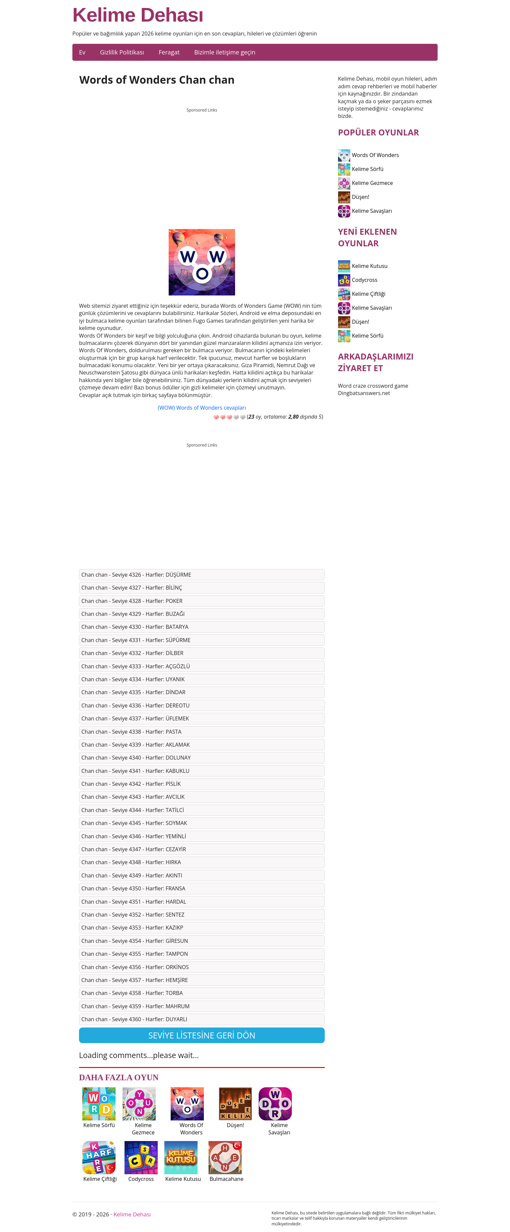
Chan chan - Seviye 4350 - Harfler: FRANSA (133, 888)
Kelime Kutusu (362, 266)
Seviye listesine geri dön (202, 1035)
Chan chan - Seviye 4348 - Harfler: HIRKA (131, 862)
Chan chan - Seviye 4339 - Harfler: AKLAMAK (135, 744)
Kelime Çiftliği (361, 293)
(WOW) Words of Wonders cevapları (202, 407)
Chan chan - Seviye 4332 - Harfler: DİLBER (132, 653)
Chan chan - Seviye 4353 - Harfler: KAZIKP (132, 927)
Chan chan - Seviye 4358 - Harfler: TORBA (132, 993)
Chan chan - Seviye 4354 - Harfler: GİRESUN (134, 941)
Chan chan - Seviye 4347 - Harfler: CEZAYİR (133, 849)
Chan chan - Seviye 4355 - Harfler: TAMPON (134, 953)
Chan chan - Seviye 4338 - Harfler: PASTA (131, 731)
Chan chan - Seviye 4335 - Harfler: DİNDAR (133, 692)
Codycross (358, 280)
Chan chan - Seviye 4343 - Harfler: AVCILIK (133, 796)
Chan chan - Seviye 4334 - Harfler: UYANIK (133, 679)
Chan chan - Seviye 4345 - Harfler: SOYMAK (134, 823)
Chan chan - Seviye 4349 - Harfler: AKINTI (131, 875)
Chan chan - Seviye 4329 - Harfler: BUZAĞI (133, 613)
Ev (82, 52)
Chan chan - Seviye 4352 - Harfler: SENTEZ (133, 914)
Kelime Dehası (138, 15)
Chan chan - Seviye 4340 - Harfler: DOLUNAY (136, 757)
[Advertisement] (201, 162)
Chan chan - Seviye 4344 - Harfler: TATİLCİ (132, 810)
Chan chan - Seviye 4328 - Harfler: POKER (132, 601)
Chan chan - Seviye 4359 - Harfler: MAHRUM (135, 1006)
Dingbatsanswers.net (364, 393)
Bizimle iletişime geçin (224, 52)
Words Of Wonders (368, 155)
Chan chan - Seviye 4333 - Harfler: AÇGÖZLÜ (135, 666)
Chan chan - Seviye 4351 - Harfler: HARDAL (133, 901)
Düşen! (353, 197)
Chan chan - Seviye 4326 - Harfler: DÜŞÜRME (136, 574)
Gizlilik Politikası (122, 52)
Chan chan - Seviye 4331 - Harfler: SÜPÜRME (136, 640)
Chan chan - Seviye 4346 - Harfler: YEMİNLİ (133, 836)
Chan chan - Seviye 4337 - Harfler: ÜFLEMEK (135, 718)
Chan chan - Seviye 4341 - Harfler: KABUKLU (135, 771)
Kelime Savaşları (365, 210)
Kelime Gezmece (365, 183)
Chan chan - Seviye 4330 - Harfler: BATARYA (134, 626)
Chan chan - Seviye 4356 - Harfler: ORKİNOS (135, 967)
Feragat (169, 52)
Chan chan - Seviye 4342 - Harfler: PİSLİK (131, 783)
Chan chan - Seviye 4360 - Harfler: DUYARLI (134, 1019)
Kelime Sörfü (360, 169)
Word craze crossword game (373, 385)
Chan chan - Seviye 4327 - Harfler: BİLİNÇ (131, 587)
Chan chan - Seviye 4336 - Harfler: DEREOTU (135, 705)
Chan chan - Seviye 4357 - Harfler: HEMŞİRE (134, 980)
